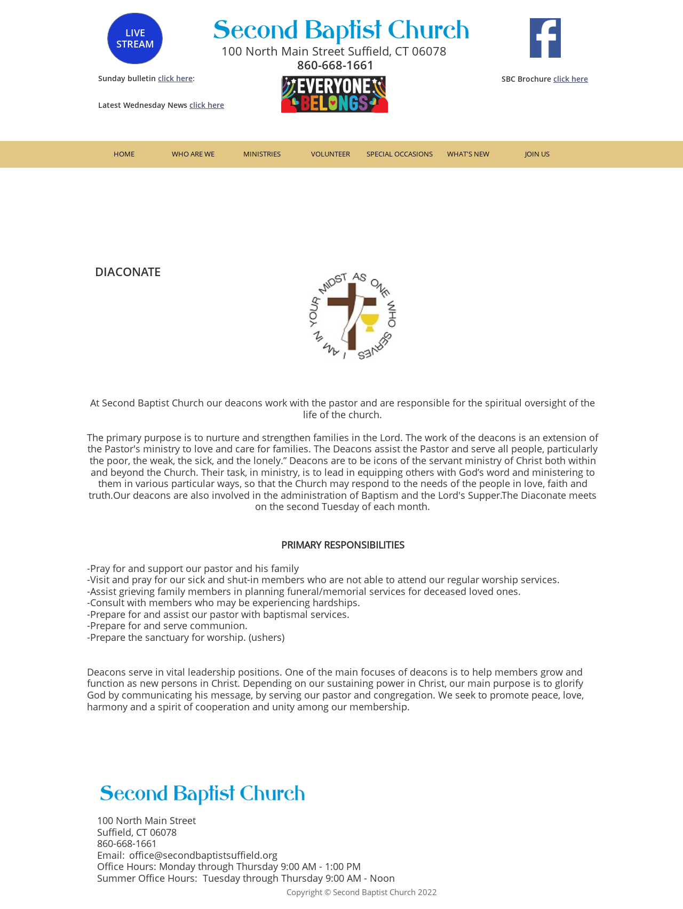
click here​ (570, 79)
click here (175, 78)
